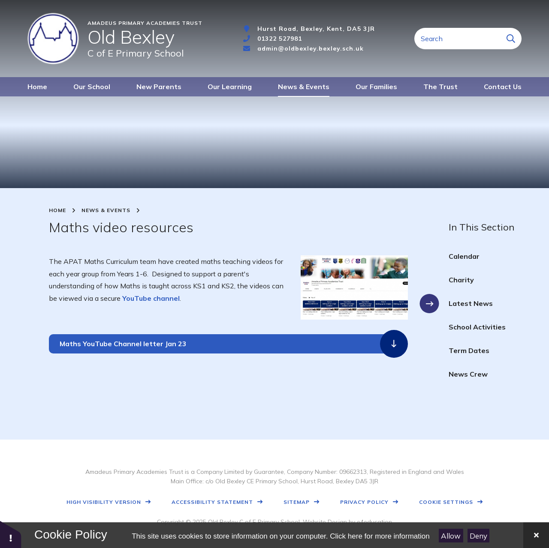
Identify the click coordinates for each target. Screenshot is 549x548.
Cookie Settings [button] (446, 502)
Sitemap (297, 502)
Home (57, 210)
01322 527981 (279, 38)
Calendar (464, 256)
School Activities (477, 327)
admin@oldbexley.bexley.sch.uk (310, 48)
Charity (461, 279)
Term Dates (469, 350)
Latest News (471, 303)
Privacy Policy (364, 502)
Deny (478, 535)
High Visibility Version (103, 502)
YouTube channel (151, 298)
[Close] (536, 535)
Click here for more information (379, 536)
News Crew (468, 374)
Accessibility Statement (212, 502)
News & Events (105, 210)
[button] (10, 534)
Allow (451, 535)
